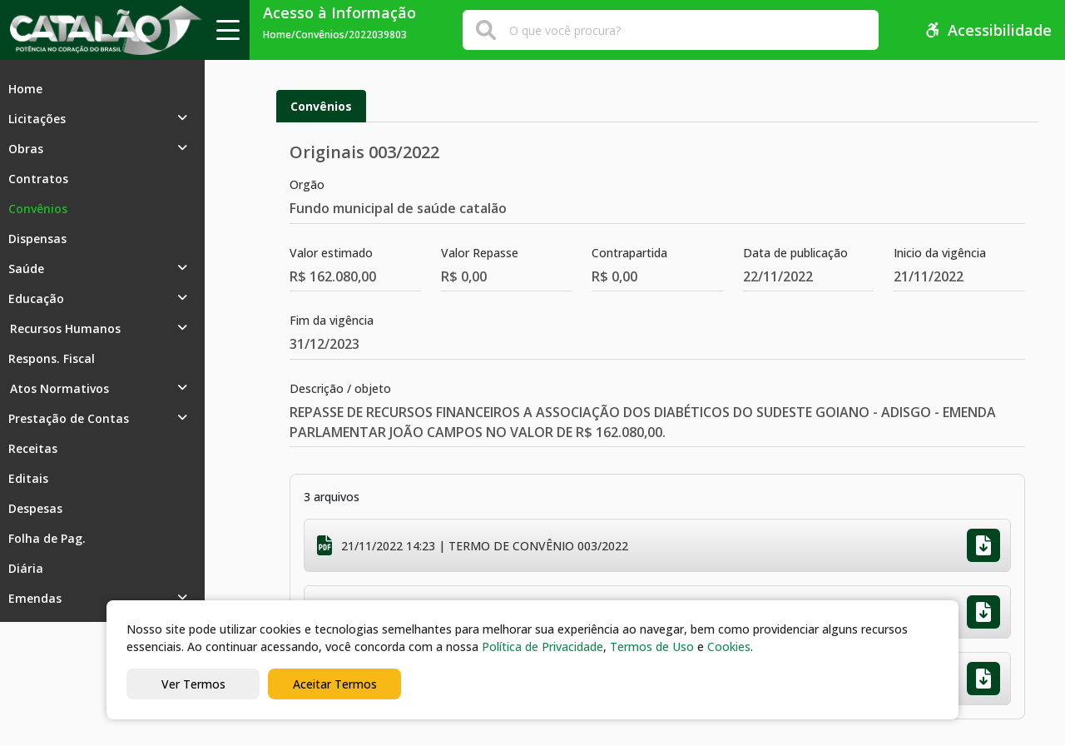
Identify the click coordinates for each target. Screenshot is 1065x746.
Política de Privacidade (542, 646)
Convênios (321, 106)
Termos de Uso (652, 646)
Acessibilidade (988, 30)
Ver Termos (193, 684)
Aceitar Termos (335, 684)
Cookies (728, 646)
